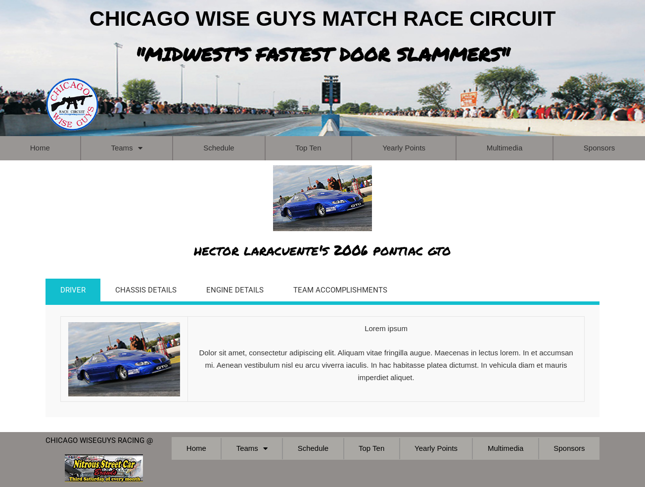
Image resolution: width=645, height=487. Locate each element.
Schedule (218, 148)
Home (40, 148)
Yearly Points (403, 148)
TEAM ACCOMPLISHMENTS (340, 290)
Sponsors (599, 148)
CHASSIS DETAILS (146, 290)
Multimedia (505, 148)
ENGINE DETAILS (235, 290)
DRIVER (73, 290)
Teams (126, 148)
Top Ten (308, 148)
